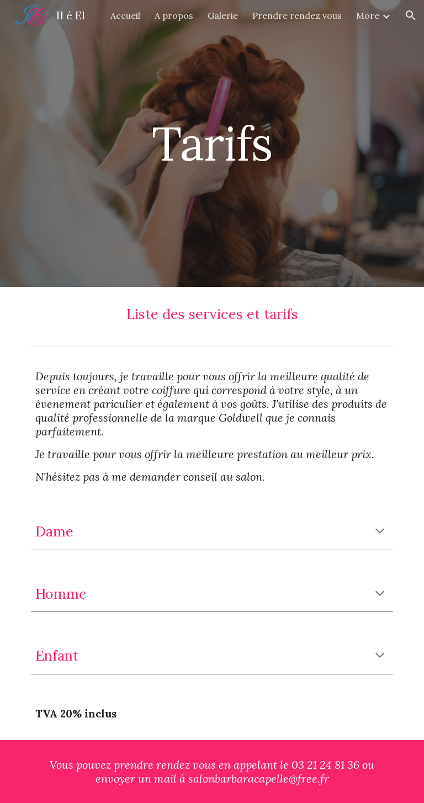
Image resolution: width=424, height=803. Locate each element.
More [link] (367, 15)
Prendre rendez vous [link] (297, 15)
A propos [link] (174, 15)
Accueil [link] (125, 15)
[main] (212, 143)
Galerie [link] (223, 15)
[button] (411, 15)
